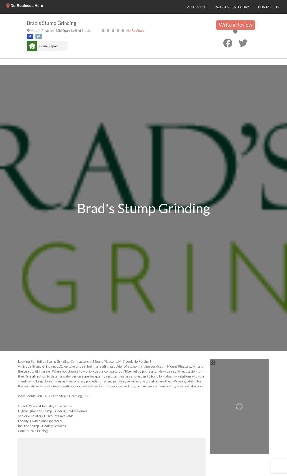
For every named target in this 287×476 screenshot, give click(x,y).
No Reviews (135, 30)
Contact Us (268, 7)
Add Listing (197, 7)
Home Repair (48, 46)
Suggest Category (232, 7)
